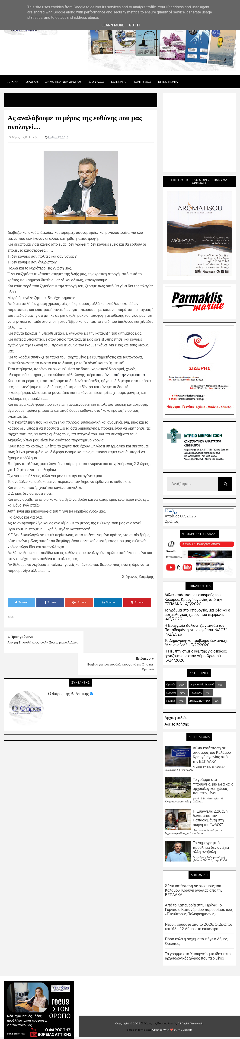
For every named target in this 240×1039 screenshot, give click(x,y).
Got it (134, 25)
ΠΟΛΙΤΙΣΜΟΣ (142, 81)
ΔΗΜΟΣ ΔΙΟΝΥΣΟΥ (200, 700)
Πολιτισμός (196, 692)
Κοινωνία (171, 692)
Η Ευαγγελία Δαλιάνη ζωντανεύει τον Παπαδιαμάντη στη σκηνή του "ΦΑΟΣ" (196, 627)
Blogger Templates (138, 1029)
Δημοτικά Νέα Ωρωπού (202, 684)
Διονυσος (96, 81)
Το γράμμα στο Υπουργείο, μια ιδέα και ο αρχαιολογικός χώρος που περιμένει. (197, 612)
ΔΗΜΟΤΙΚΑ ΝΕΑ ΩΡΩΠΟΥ (63, 81)
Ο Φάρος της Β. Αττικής (68, 671)
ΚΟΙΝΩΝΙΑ (118, 81)
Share (50, 602)
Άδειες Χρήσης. (177, 724)
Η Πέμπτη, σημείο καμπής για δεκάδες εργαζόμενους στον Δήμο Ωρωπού (196, 653)
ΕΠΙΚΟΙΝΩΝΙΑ (168, 81)
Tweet (21, 602)
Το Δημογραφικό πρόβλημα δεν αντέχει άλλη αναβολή (211, 847)
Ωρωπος (32, 81)
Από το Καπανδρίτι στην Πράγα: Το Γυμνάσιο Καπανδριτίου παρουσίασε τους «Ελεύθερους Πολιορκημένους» (199, 909)
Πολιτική (170, 700)
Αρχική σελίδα (176, 718)
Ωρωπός (172, 521)
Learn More (113, 25)
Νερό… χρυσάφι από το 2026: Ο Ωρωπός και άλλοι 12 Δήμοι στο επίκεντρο (199, 926)
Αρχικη (13, 81)
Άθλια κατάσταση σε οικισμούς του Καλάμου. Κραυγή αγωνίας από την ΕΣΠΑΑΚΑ (193, 599)
